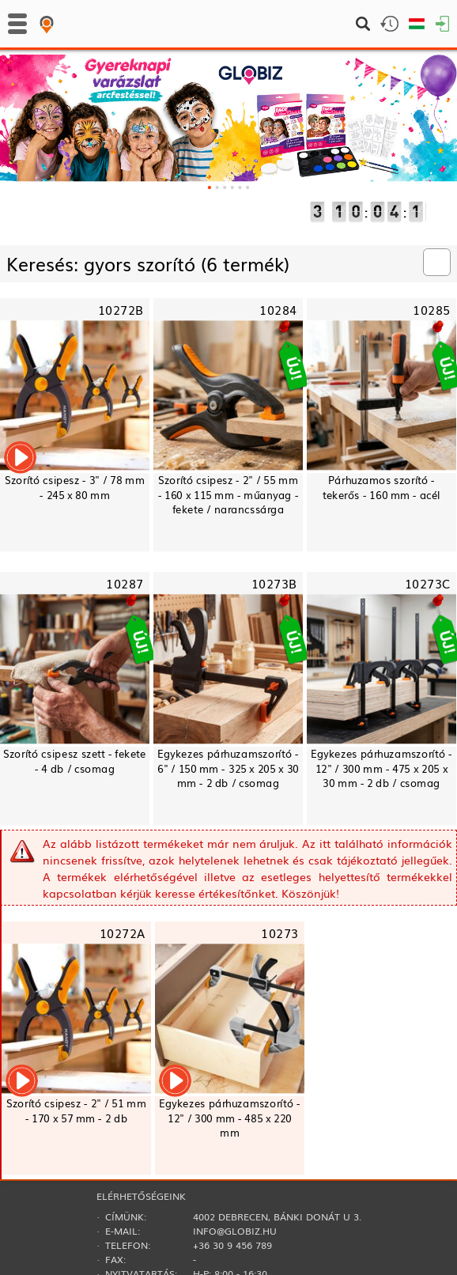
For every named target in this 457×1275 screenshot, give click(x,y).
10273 (279, 932)
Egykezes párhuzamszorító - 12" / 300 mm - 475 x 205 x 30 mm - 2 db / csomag (381, 768)
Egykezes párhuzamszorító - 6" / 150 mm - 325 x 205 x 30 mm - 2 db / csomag (228, 768)
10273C (428, 582)
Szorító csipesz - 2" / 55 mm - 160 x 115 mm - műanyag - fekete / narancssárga (228, 494)
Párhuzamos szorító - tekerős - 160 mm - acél (381, 487)
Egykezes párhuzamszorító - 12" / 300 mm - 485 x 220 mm (229, 1118)
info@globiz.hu (235, 1231)
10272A (122, 932)
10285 (431, 309)
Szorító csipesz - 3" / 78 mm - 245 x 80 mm (75, 487)
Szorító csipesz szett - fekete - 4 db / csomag (74, 761)
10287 (124, 582)
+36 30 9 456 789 (232, 1245)
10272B (121, 309)
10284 (277, 309)
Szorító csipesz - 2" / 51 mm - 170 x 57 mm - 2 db (76, 1110)
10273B (274, 582)
